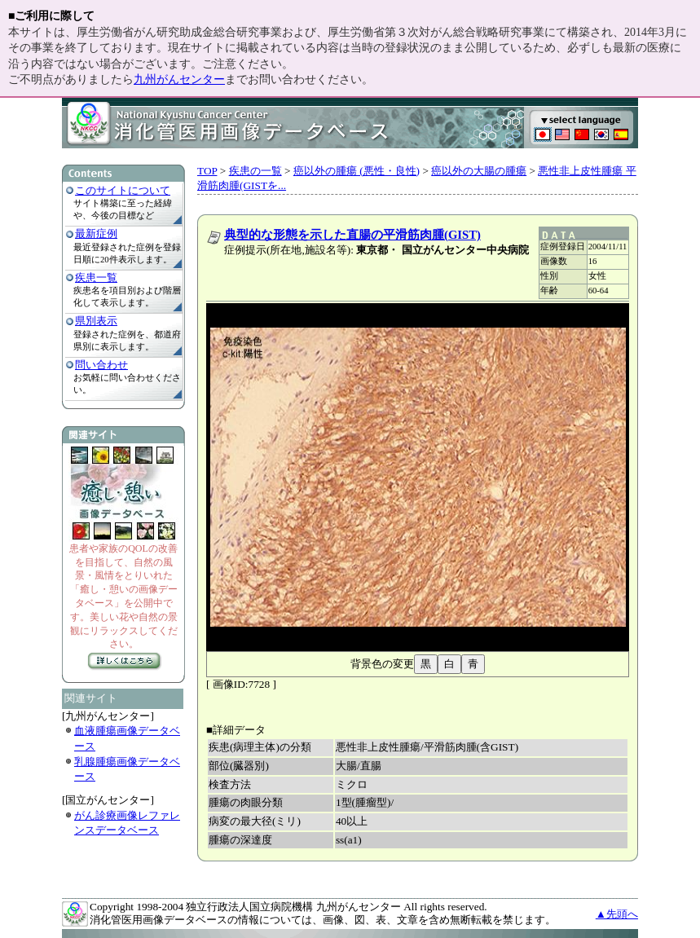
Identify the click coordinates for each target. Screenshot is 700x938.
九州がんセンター (179, 79)
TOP (207, 171)
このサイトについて (122, 190)
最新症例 (96, 233)
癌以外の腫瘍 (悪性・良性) (356, 171)
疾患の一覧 (255, 171)
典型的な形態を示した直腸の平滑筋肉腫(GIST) (352, 234)
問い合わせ (101, 365)
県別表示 (96, 321)
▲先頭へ (617, 914)
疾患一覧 (96, 277)
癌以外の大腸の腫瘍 (478, 171)
